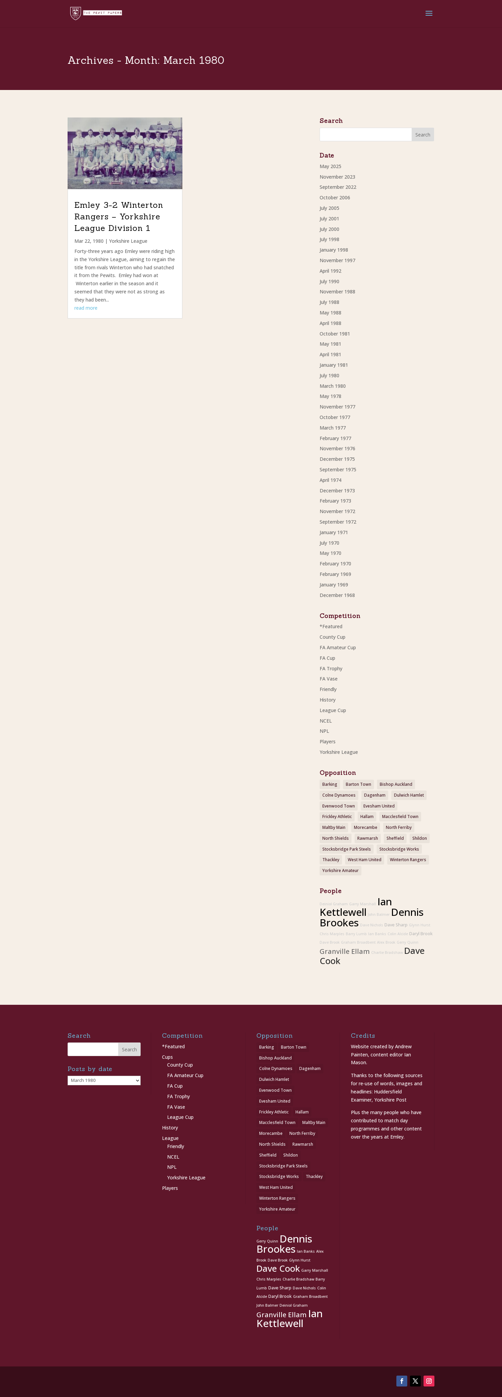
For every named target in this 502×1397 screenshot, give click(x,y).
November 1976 (337, 448)
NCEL (326, 721)
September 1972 (338, 522)
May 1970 (330, 553)
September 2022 (338, 187)
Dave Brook (330, 942)
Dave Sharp (396, 925)
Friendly (328, 689)
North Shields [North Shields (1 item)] (335, 838)
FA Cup (327, 658)
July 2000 (329, 229)
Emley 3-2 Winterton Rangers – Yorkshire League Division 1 (118, 216)
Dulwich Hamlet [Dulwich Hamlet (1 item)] (409, 795)
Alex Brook (386, 942)
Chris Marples (332, 933)
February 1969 (335, 574)
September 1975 (338, 469)
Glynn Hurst (419, 925)
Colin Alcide (398, 933)
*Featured (331, 626)
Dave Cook (278, 1268)
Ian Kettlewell (356, 907)
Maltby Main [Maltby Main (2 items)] (333, 827)
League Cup (333, 710)
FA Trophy (331, 668)
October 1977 (335, 417)
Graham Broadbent (358, 942)
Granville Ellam (345, 951)
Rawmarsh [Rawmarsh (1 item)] (367, 838)
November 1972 (337, 511)
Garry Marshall (362, 904)
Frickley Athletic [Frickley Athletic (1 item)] (337, 816)
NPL (324, 731)
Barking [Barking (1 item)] (329, 784)
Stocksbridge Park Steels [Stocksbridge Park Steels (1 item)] (346, 849)
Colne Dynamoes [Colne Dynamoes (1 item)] (339, 795)
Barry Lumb (356, 933)
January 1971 (334, 532)
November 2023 (337, 177)
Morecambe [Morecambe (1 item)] (365, 827)
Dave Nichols (371, 925)
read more (85, 308)
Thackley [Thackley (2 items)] (330, 860)
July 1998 (329, 239)
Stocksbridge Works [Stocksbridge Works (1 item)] (399, 849)
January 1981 (334, 365)
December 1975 (337, 459)
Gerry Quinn (407, 942)
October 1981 (335, 333)
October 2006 (335, 197)
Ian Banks (377, 933)
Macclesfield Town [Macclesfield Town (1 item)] (400, 816)
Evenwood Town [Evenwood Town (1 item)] (338, 806)
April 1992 (330, 271)
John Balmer (379, 914)
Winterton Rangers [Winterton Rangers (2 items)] (408, 860)
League (170, 1138)
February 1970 (335, 563)
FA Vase (329, 678)
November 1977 (337, 406)
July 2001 (329, 218)
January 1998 (334, 250)
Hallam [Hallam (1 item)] (367, 816)
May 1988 (330, 312)
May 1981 (330, 344)
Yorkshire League (128, 241)
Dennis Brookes (284, 1244)
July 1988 (329, 302)
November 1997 (337, 260)
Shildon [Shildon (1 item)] (419, 838)
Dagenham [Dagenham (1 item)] (375, 795)
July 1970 (329, 543)
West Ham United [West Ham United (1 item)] (364, 860)
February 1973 (335, 500)
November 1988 (337, 291)
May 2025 (330, 166)
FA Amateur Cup (338, 647)
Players (328, 741)
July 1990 (329, 281)
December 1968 (337, 595)
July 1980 (329, 375)
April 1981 (330, 354)
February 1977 (335, 438)
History (328, 699)
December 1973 (337, 490)
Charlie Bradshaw (387, 952)
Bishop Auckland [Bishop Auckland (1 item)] (396, 784)
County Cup (332, 637)
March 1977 (333, 427)
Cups (167, 1057)
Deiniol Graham (334, 904)
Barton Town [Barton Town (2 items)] (358, 784)
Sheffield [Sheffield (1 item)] (395, 838)
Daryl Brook (421, 934)
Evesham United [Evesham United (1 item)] (379, 806)
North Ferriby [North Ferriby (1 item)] (399, 827)
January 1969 (334, 584)
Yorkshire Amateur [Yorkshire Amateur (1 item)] (340, 870)
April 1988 (330, 323)
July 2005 (329, 208)
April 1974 (330, 480)
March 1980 (333, 386)
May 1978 (330, 396)
